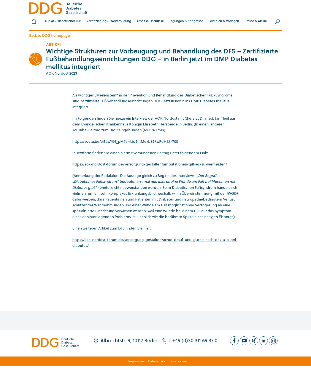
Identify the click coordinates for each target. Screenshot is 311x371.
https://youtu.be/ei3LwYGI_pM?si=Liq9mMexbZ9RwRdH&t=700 (125, 141)
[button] (63, 21)
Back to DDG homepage (49, 35)
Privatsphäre (178, 361)
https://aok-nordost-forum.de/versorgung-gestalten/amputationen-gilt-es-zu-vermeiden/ (149, 164)
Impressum (136, 361)
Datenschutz (156, 361)
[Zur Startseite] (58, 9)
